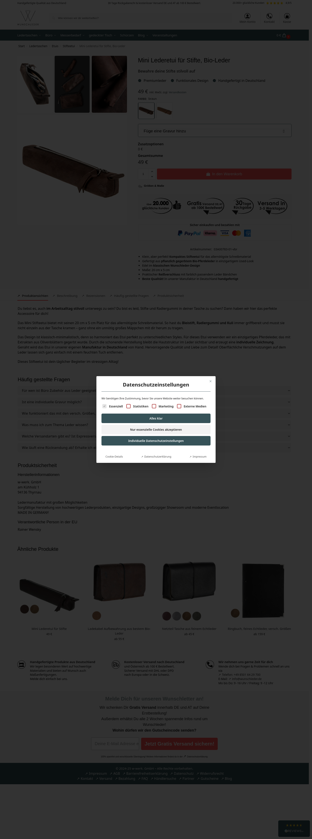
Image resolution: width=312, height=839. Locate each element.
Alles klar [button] (156, 403)
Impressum (200, 441)
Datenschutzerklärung (157, 441)
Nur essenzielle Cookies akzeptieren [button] (156, 414)
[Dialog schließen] (210, 365)
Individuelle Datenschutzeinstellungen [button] (156, 425)
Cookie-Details (114, 441)
